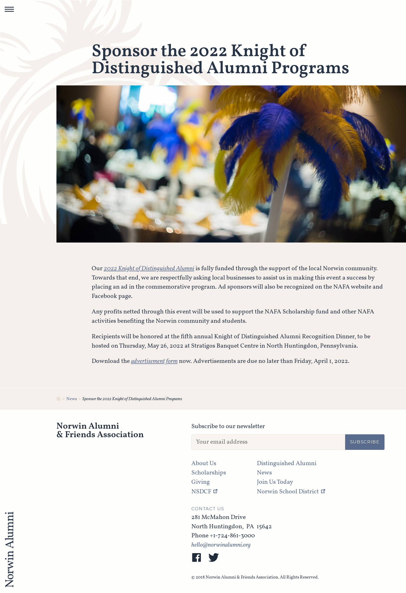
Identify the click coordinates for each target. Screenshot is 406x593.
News (71, 399)
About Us (203, 463)
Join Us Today (275, 482)
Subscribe (365, 442)
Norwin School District (288, 491)
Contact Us (207, 509)
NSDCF (201, 491)
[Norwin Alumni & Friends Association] (58, 399)
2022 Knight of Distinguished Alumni (149, 268)
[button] (9, 11)
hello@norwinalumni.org (221, 545)
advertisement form (154, 361)
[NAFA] (9, 550)
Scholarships (208, 472)
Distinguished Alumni (286, 463)
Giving (200, 482)
